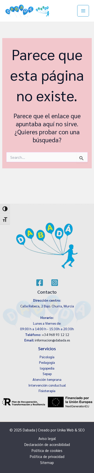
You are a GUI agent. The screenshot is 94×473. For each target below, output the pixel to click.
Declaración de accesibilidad (47, 444)
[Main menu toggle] (83, 11)
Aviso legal (47, 438)
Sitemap (47, 462)
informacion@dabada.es (52, 340)
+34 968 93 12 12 (55, 334)
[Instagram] (54, 282)
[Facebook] (39, 282)
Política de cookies (47, 450)
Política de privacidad (47, 456)
